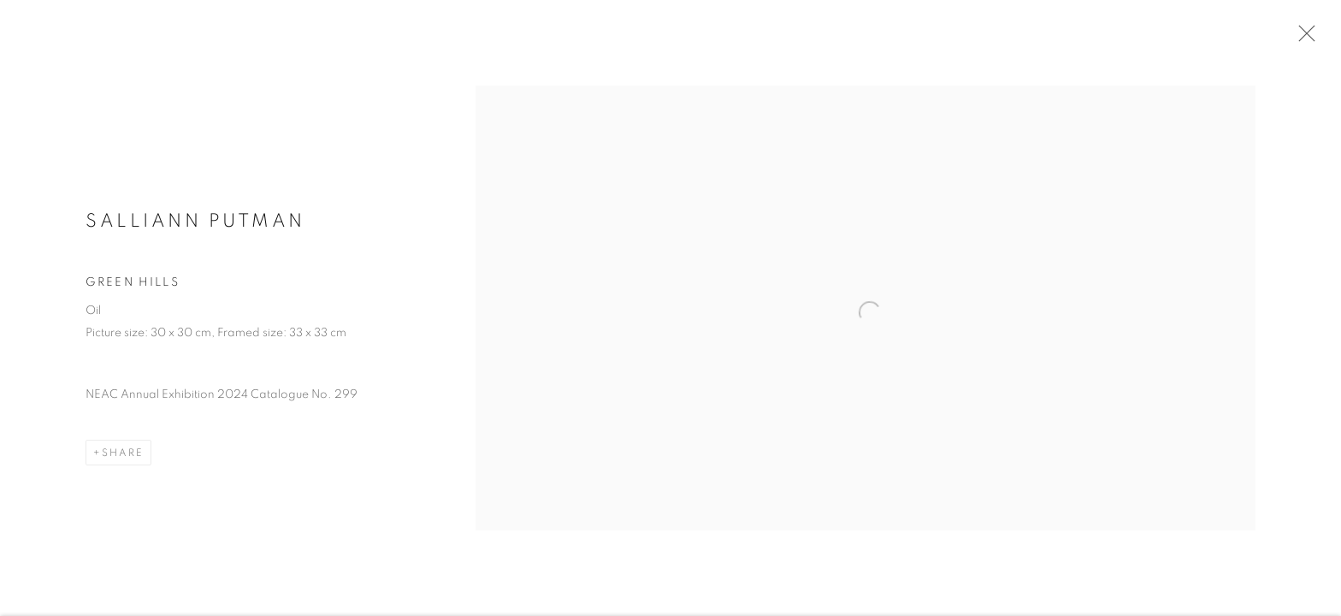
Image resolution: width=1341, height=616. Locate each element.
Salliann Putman (195, 224)
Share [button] (123, 456)
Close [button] (1302, 38)
